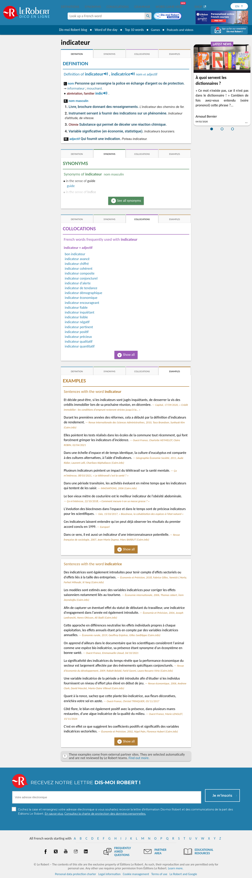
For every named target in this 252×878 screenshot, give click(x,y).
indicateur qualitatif (78, 341)
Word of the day (104, 30)
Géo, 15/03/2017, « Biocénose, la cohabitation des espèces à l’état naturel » (141, 514)
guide (71, 186)
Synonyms (93, 7)
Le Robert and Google (183, 874)
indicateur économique (81, 298)
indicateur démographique (83, 293)
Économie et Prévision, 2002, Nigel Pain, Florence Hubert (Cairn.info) (139, 731)
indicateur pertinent (79, 327)
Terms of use (159, 874)
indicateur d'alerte (78, 283)
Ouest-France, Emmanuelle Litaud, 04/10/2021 (112, 653)
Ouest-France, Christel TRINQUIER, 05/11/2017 (133, 701)
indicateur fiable (76, 307)
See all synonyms (129, 200)
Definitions (70, 7)
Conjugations (117, 7)
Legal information (109, 874)
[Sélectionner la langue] (239, 6)
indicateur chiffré (77, 264)
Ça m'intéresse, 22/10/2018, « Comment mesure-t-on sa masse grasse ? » (108, 501)
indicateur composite (79, 273)
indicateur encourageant (82, 303)
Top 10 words (132, 30)
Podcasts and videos (181, 30)
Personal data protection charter (75, 874)
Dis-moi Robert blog (71, 30)
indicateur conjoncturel (81, 278)
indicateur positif (77, 332)
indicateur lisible (76, 317)
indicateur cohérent (78, 268)
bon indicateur (75, 254)
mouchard (94, 88)
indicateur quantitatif (79, 346)
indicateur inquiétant (79, 312)
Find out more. (139, 758)
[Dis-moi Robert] (167, 16)
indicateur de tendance (81, 288)
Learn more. (175, 868)
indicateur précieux (78, 337)
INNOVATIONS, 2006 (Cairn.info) (119, 488)
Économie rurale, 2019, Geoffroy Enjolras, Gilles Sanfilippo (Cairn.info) (121, 635)
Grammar (142, 7)
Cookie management (136, 874)
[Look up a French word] (148, 16)
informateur (75, 88)
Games (154, 30)
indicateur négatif (77, 322)
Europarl (105, 527)
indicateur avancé (77, 259)
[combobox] (106, 16)
